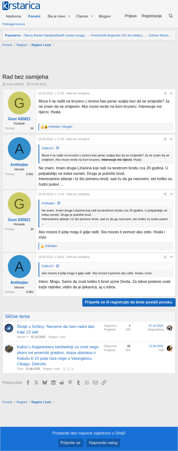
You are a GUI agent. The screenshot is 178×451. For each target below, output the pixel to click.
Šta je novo (56, 16)
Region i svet (57, 337)
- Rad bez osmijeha (64, 93)
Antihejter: (49, 203)
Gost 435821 (15, 84)
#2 (171, 139)
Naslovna (13, 16)
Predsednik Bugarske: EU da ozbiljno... (118, 35)
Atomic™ (23, 337)
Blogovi (105, 16)
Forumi (34, 16)
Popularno (12, 35)
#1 (171, 93)
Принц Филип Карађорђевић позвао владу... (55, 35)
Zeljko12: (48, 148)
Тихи (20, 369)
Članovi (82, 16)
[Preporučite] (165, 93)
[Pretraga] (171, 16)
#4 (171, 257)
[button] (69, 16)
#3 (171, 194)
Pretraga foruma (13, 24)
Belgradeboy (156, 329)
